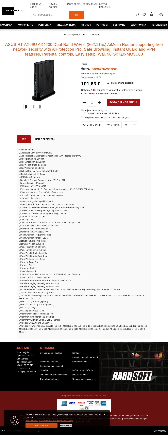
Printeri (86, 25)
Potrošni (102, 25)
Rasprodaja (73, 4)
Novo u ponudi (53, 5)
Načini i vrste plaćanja (82, 370)
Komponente (26, 25)
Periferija (45, 25)
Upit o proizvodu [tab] (45, 139)
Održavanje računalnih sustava (54, 375)
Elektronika (139, 25)
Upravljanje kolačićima (82, 379)
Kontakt (76, 353)
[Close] (41, 425)
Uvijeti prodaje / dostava (51, 353)
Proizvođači (90, 4)
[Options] (66, 425)
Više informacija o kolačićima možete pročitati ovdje (49, 420)
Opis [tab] (23, 139)
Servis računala (105, 5)
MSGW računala (80, 375)
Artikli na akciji (35, 5)
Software (119, 25)
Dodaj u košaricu (123, 102)
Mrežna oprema (66, 25)
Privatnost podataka (49, 361)
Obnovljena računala (49, 379)
